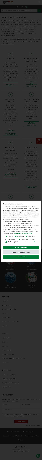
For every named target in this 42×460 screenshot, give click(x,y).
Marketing (32, 236)
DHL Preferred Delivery (28, 239)
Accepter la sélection (21, 252)
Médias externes (12, 239)
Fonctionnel (20, 242)
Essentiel (10, 236)
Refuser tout (21, 257)
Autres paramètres (31, 242)
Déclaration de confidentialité (23, 233)
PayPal (10, 242)
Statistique (21, 236)
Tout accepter (21, 247)
